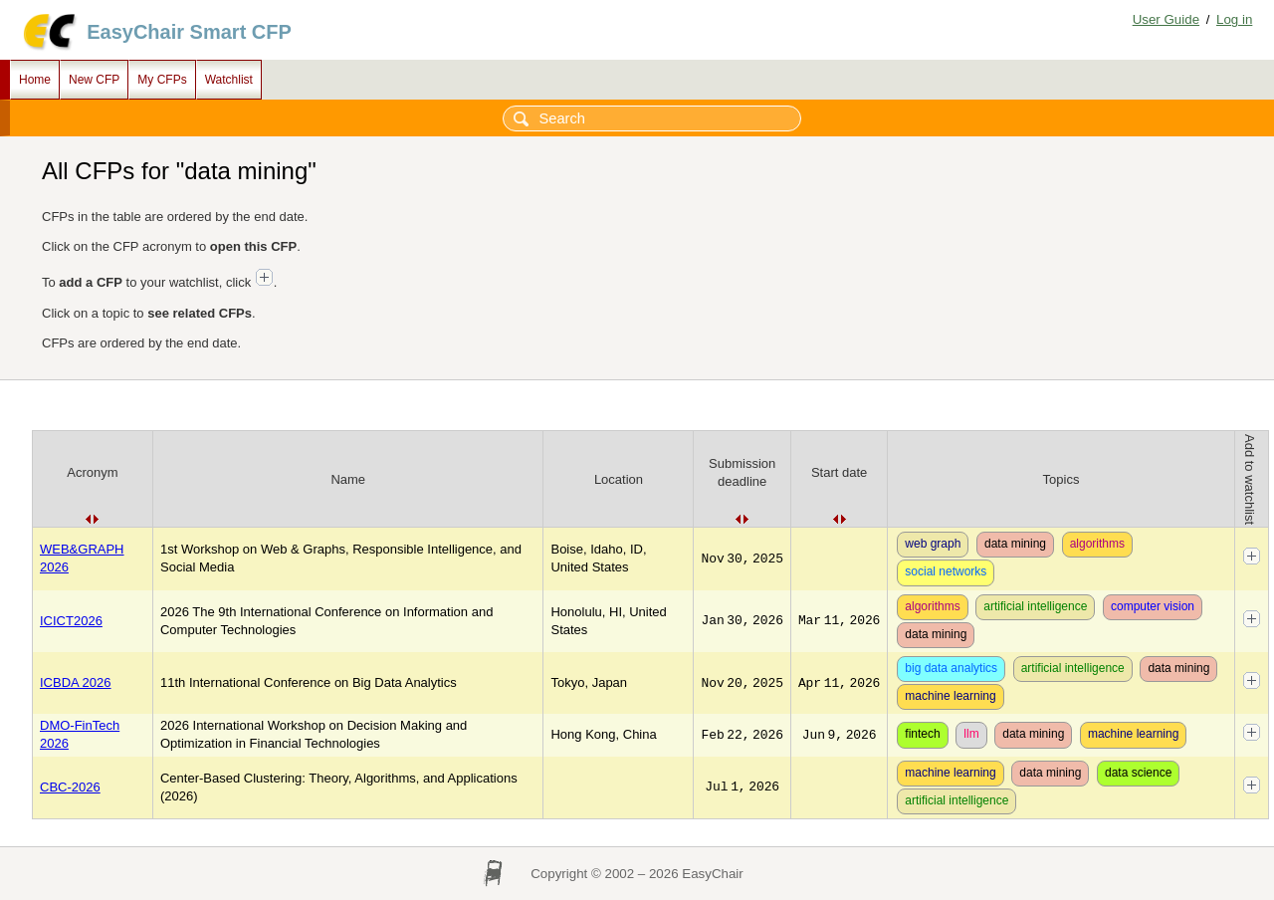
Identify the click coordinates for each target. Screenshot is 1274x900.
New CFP (94, 80)
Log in (1234, 19)
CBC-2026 (70, 787)
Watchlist (229, 80)
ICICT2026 (71, 620)
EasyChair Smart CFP (189, 32)
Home (35, 80)
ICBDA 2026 (75, 682)
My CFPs (161, 80)
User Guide (1166, 19)
